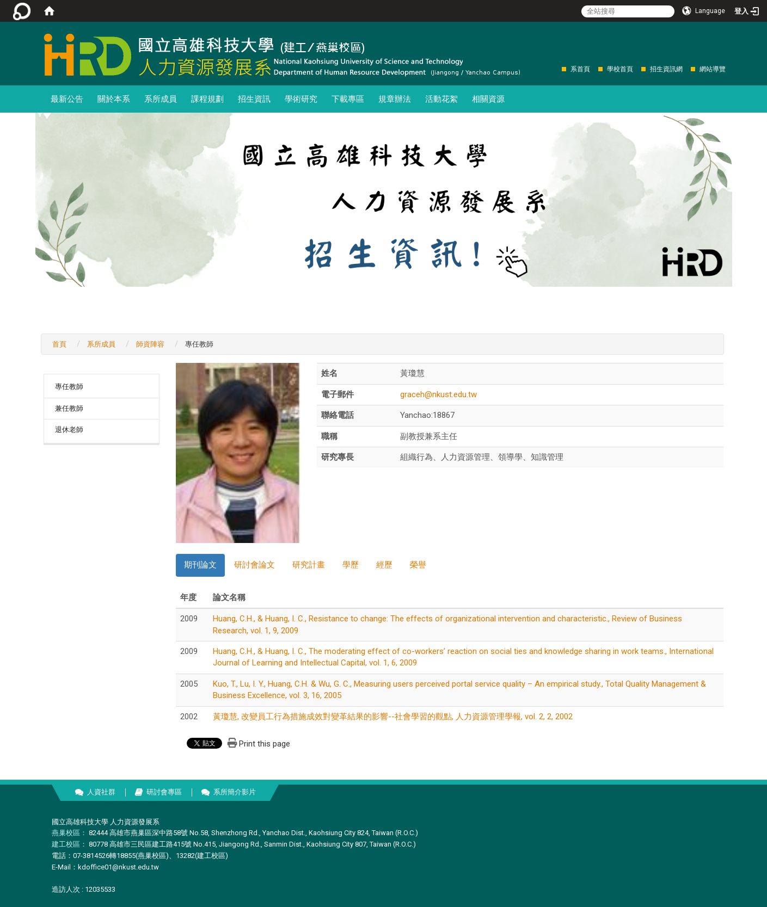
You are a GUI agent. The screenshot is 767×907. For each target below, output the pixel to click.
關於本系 (113, 99)
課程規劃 (207, 99)
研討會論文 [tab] (254, 565)
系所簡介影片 (234, 791)
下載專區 (348, 99)
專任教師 (69, 386)
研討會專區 (164, 791)
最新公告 (67, 99)
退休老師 (69, 429)
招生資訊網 (666, 69)
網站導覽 (712, 69)
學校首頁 (620, 69)
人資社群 (101, 791)
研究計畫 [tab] (308, 565)
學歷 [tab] (350, 565)
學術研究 (301, 99)
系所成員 (160, 99)
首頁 (59, 344)
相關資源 (488, 99)
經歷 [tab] (384, 565)
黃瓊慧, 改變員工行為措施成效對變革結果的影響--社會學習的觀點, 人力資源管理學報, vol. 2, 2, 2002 (393, 716)
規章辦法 (394, 99)
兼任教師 (69, 408)
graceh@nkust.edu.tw (438, 394)
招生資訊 (254, 99)
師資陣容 (150, 344)
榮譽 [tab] (418, 565)
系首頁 (580, 69)
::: (556, 69)
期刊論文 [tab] (200, 565)
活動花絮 (441, 99)
